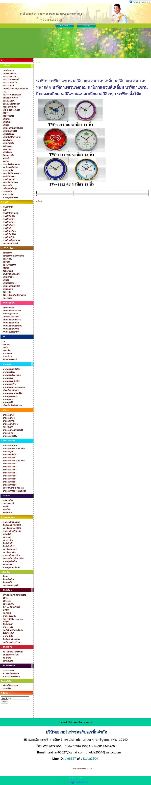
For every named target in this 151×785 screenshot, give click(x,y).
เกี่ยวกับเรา (64, 26)
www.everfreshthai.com (82, 769)
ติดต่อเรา (86, 26)
